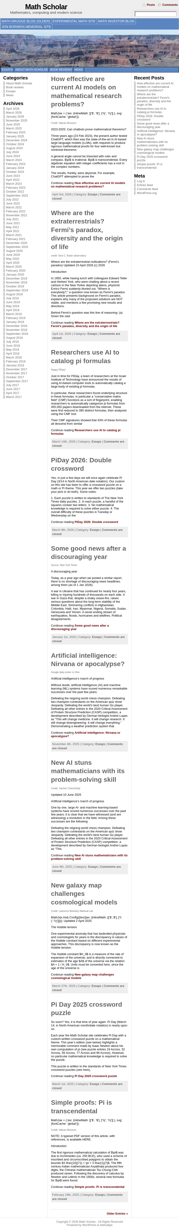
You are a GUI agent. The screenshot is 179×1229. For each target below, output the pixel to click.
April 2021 (13, 231)
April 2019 (13, 310)
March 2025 (14, 128)
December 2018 (16, 326)
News (78, 69)
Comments (170, 5)
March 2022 (14, 207)
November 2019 (16, 282)
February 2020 (15, 270)
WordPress (89, 1225)
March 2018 (14, 357)
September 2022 (17, 195)
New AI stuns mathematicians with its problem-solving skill (88, 771)
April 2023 (13, 179)
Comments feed (147, 189)
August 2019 (14, 294)
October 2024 (15, 144)
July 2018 (12, 341)
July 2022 (12, 199)
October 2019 (15, 286)
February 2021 (15, 239)
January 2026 (15, 116)
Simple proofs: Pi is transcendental (99, 1187)
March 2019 (14, 314)
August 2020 (14, 251)
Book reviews (61, 69)
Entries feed (145, 185)
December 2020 (16, 243)
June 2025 (13, 124)
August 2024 (14, 148)
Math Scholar (46, 7)
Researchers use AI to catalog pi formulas (151, 110)
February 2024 (15, 164)
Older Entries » (117, 1213)
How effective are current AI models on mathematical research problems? (88, 184)
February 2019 (15, 318)
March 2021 (14, 235)
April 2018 (13, 353)
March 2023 (14, 183)
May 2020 (12, 258)
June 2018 (13, 345)
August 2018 (14, 337)
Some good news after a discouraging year (153, 125)
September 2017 (17, 381)
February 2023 (15, 187)
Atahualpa (106, 1225)
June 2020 (13, 254)
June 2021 (13, 223)
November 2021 (16, 215)
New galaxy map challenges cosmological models (84, 894)
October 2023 (15, 172)
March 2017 (14, 397)
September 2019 (17, 290)
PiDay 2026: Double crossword (96, 522)
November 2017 (16, 373)
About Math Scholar (31, 69)
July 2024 (12, 152)
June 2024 (13, 156)
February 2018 (15, 361)
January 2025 (15, 136)
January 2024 (15, 168)
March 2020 (14, 266)
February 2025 (15, 132)
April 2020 (13, 262)
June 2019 (13, 302)
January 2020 (15, 274)
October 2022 (15, 191)
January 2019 (15, 322)
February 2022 (15, 211)
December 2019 (16, 278)
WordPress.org (147, 193)
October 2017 (15, 377)
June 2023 (13, 175)
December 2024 (16, 140)
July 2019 (12, 298)
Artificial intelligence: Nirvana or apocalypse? (156, 132)
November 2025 (16, 120)
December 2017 (16, 369)
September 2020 (17, 247)
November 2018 (16, 330)
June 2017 (13, 389)
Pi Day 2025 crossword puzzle (96, 1076)
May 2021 (12, 227)
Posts (151, 5)
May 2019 (12, 306)
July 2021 (12, 219)
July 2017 (12, 385)
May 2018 (12, 349)
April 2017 (13, 393)
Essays (7, 69)
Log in (141, 181)
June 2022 (13, 203)
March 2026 (14, 112)
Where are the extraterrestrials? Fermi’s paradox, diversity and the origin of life (87, 229)
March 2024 (14, 160)
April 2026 (13, 108)
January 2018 (15, 365)
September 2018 (17, 333)
